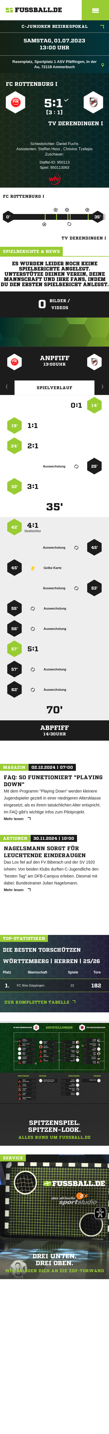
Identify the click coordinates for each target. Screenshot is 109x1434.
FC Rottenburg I (32, 83)
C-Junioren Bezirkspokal (63, 27)
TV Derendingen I (75, 123)
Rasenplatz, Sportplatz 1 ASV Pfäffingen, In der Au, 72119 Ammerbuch (58, 64)
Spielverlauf (54, 388)
